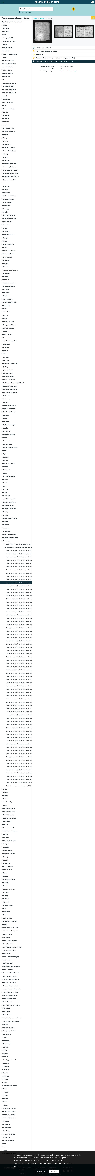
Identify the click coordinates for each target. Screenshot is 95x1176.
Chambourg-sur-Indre (10, 164)
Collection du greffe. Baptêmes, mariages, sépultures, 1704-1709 (24, 554)
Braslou (5, 125)
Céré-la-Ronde (7, 299)
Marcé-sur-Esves (8, 505)
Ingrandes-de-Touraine (10, 363)
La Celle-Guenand (8, 376)
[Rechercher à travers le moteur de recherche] (37, 9)
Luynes (5, 479)
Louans (5, 467)
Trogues (5, 1092)
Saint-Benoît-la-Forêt (10, 940)
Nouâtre (6, 837)
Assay (5, 44)
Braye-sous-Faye (8, 128)
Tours (5, 1089)
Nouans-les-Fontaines (10, 831)
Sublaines (6, 1066)
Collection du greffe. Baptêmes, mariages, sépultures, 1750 (24, 644)
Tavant (5, 1073)
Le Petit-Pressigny (9, 434)
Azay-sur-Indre (8, 73)
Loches (5, 460)
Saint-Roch (6, 1008)
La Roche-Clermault (9, 405)
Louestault (6, 470)
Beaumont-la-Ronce (9, 93)
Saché (5, 924)
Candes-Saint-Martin (9, 151)
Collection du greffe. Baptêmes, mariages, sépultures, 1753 (24, 654)
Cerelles (5, 157)
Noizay (5, 824)
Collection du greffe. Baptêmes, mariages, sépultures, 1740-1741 (24, 612)
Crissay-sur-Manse (9, 286)
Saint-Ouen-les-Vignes (10, 995)
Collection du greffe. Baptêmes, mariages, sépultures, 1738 (24, 605)
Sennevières (7, 1044)
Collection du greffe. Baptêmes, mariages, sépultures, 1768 (24, 702)
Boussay (6, 122)
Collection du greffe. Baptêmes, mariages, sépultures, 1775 (24, 724)
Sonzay (5, 1053)
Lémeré (5, 489)
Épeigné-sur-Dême (9, 325)
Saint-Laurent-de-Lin (9, 976)
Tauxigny (6, 1069)
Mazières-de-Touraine (10, 518)
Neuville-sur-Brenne (9, 818)
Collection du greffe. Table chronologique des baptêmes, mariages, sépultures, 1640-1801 (24, 783)
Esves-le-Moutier (8, 328)
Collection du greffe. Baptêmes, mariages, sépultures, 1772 (24, 715)
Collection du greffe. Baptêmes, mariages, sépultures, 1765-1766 (24, 692)
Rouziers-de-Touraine (10, 921)
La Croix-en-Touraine (10, 392)
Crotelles (6, 289)
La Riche (6, 402)
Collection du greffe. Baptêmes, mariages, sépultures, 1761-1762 (24, 679)
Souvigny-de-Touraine (10, 1060)
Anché (5, 35)
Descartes (6, 305)
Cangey (5, 154)
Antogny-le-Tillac (8, 38)
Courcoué (6, 273)
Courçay (5, 276)
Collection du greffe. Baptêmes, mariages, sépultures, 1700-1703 (24, 550)
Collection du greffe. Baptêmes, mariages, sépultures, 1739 (24, 608)
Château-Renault (8, 199)
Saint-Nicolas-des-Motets (11, 992)
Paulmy (5, 857)
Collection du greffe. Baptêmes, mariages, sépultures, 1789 (24, 770)
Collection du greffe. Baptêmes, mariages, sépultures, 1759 (24, 673)
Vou (4, 1144)
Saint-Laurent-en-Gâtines (11, 979)
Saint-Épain (6, 953)
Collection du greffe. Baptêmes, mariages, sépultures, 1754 (24, 657)
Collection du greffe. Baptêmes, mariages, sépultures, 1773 (24, 718)
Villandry (6, 1121)
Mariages (70, 71)
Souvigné (6, 1063)
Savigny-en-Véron (8, 1028)
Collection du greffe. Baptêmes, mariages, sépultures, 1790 (24, 773)
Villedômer (6, 1131)
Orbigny (5, 844)
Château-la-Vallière (9, 196)
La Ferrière (6, 396)
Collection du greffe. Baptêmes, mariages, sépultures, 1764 (24, 689)
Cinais (5, 241)
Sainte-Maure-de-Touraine (11, 1021)
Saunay (5, 1024)
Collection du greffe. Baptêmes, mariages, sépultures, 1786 (24, 760)
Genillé (5, 351)
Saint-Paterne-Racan (9, 999)
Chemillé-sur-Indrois (9, 218)
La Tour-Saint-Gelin (9, 409)
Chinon (5, 228)
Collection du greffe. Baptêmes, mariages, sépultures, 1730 (24, 579)
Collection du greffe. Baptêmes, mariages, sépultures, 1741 (24, 615)
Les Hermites (7, 444)
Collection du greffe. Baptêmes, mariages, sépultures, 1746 (24, 631)
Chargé (5, 189)
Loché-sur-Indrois (9, 463)
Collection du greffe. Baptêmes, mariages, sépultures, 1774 (24, 721)
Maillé (5, 492)
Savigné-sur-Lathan (9, 1031)
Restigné (6, 892)
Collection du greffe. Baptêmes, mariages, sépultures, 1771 (24, 712)
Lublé (5, 473)
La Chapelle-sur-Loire (10, 389)
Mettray (5, 521)
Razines (5, 886)
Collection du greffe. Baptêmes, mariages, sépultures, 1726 (24, 567)
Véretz (5, 1150)
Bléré (4, 105)
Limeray (5, 457)
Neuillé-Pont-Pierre (9, 812)
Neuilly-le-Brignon (9, 808)
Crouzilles (6, 292)
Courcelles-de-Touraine (10, 270)
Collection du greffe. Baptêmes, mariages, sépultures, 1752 (24, 650)
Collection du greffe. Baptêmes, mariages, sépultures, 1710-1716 (24, 557)
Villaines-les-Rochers (9, 1118)
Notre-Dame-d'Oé (9, 828)
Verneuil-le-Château (9, 1108)
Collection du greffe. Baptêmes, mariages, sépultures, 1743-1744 (24, 621)
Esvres (5, 331)
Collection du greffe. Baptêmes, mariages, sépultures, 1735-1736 (24, 596)
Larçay (5, 418)
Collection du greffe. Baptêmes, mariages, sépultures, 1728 (24, 573)
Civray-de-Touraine (9, 251)
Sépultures (62, 71)
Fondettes (6, 344)
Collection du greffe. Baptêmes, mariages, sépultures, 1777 (24, 731)
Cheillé (5, 212)
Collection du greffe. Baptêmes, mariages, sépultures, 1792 (24, 779)
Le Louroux (6, 431)
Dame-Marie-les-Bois (9, 302)
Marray (5, 512)
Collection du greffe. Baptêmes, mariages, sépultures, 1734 (24, 592)
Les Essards (7, 441)
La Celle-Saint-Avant (9, 380)
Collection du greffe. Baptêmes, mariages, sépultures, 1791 (24, 776)
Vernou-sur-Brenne (9, 1115)
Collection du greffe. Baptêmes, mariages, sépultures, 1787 (24, 763)
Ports (5, 873)
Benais (5, 96)
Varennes (6, 1102)
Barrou (5, 80)
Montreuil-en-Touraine (10, 537)
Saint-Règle (6, 1011)
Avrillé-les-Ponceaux (9, 64)
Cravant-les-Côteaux (9, 283)
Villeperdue (6, 1137)
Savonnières (7, 1034)
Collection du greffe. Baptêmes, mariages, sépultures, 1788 (24, 766)
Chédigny (6, 209)
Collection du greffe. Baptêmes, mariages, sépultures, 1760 (24, 676)
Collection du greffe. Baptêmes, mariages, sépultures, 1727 (24, 570)
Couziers (6, 280)
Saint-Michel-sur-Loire (10, 986)
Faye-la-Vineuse (8, 334)
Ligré (4, 450)
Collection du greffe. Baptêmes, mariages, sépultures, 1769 (24, 705)
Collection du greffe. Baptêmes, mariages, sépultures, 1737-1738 (24, 602)
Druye (5, 318)
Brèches (5, 141)
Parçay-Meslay (7, 850)
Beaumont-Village (9, 86)
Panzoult (6, 847)
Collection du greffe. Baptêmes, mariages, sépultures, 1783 (24, 750)
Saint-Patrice (7, 1002)
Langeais (6, 415)
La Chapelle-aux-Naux (10, 386)
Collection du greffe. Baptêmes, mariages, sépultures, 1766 (24, 695)
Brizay (5, 138)
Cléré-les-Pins (7, 257)
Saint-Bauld (7, 937)
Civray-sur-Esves (8, 254)
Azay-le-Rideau (8, 67)
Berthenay (6, 99)
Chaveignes (6, 205)
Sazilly (5, 1037)
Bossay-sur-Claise (8, 109)
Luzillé (5, 483)
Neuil (5, 805)
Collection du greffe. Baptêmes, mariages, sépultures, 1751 (24, 647)
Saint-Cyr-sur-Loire (9, 950)
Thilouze (6, 1079)
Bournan (6, 118)
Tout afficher (39, 18)
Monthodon (7, 531)
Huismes (6, 360)
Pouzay (5, 876)
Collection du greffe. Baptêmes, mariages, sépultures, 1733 (24, 589)
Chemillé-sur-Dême (9, 215)
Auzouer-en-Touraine (10, 54)
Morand (5, 792)
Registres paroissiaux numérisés (12, 22)
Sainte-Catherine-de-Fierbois (12, 1018)
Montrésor (6, 541)
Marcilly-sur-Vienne (9, 502)
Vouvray (6, 1147)
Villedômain (7, 1127)
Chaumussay (7, 202)
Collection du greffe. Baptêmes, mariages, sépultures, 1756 (24, 663)
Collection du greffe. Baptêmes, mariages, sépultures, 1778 (24, 734)
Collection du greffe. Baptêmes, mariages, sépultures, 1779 (24, 737)
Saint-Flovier (7, 960)
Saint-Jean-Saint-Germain (11, 973)
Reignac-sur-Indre (9, 889)
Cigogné (5, 238)
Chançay (6, 183)
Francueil (6, 347)
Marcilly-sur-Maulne (9, 499)
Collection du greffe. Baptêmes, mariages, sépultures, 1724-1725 (24, 563)
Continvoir (6, 260)
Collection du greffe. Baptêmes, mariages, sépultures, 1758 (24, 670)
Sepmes (5, 1047)
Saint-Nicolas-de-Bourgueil (11, 989)
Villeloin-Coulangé (9, 1134)
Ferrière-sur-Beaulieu (10, 341)
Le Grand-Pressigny (9, 425)
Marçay (5, 515)
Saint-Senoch (7, 1015)
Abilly (5, 25)
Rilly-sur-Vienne (8, 905)
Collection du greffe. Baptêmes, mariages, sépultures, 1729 (24, 576)
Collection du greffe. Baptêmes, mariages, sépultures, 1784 (24, 753)
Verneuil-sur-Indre (9, 1111)
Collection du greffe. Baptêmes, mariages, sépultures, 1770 (24, 708)
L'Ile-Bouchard (8, 373)
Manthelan (6, 496)
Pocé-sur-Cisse (8, 866)
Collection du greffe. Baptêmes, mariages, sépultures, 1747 (24, 634)
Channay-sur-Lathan (9, 180)
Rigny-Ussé (6, 902)
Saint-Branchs (7, 944)
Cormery (6, 263)
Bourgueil (6, 115)
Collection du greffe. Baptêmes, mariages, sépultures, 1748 (24, 637)
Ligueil (5, 454)
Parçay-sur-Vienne (9, 853)
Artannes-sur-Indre (9, 41)
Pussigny (6, 882)
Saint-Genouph (8, 963)
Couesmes (6, 267)
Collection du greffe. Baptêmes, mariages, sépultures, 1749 (24, 641)
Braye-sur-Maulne (9, 131)
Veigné (5, 1105)
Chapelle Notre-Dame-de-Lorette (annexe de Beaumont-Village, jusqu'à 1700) (23, 544)
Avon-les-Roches (8, 60)
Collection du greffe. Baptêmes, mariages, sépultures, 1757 (24, 666)
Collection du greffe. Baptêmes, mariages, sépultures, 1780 (24, 741)
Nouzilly (5, 834)
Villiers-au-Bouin (8, 1140)
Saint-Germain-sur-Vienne (11, 966)
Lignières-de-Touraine (10, 447)
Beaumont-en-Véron (9, 89)
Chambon (6, 160)
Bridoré (5, 134)
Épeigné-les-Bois (8, 321)
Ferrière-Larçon (8, 338)
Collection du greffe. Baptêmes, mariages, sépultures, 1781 (24, 744)
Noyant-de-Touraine (9, 841)
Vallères (5, 1098)
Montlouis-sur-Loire (9, 534)
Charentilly (6, 186)
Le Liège (5, 428)
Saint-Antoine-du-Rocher (11, 928)
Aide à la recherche (26, 12)
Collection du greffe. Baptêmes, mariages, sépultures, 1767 (24, 699)
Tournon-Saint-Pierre (10, 1086)
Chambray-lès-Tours (9, 167)
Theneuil (6, 1076)
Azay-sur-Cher (7, 70)
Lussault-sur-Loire (9, 476)
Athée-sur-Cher (8, 47)
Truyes (5, 1095)
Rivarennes (6, 911)
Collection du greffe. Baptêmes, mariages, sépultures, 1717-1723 (24, 560)
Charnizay (6, 193)
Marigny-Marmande (9, 508)
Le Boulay (6, 421)
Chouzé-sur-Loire (8, 234)
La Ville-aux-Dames (9, 412)
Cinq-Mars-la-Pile (8, 244)
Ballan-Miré (6, 76)
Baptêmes (76, 71)
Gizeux (5, 354)
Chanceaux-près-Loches (10, 173)
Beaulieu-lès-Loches (9, 83)
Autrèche (6, 51)
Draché (5, 315)
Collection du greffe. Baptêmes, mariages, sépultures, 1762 (24, 683)
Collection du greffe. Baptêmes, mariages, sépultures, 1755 (24, 660)
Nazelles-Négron (8, 802)
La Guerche (6, 399)
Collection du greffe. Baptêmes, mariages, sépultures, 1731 (24, 583)
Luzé (4, 486)
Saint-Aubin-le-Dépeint (10, 931)
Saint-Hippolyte (8, 969)
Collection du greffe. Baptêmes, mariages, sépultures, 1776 (24, 728)
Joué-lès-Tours (7, 370)
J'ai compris (53, 1171)
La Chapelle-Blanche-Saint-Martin (13, 383)
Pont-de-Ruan (7, 870)
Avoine (5, 57)
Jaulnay (5, 367)
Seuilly (5, 1050)
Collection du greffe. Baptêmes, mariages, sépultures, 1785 (24, 757)
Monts (5, 789)
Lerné (5, 438)
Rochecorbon (7, 918)
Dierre (5, 309)
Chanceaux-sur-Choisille (11, 176)
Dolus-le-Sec (7, 312)
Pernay (5, 860)
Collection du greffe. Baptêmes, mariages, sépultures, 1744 (24, 625)
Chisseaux (6, 231)
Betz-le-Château (8, 102)
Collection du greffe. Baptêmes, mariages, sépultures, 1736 (24, 599)
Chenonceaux (7, 222)
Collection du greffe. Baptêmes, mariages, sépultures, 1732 (24, 586)
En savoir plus (41, 1171)
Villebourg (6, 1124)
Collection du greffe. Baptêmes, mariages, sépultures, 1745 (24, 628)
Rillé (4, 908)
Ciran (5, 247)
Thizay (5, 1082)
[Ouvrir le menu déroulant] (2, 2)
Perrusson (6, 863)
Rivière (5, 915)
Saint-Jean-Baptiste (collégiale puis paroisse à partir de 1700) (23, 547)
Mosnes (5, 795)
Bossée (5, 112)
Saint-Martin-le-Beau (9, 982)
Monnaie (6, 525)
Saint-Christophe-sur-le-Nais (12, 947)
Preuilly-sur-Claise (9, 879)
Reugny (5, 895)
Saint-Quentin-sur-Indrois (11, 1005)
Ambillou (6, 28)
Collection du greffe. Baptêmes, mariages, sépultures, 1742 (24, 618)
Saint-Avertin (7, 934)
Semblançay (7, 1040)
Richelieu (6, 899)
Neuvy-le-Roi (7, 821)
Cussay (5, 296)
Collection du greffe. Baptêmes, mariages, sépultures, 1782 (24, 747)
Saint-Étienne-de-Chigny (11, 957)
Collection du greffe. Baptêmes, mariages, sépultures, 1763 (24, 686)
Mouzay (5, 799)
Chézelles (6, 225)
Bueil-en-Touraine (9, 147)
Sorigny (5, 1057)
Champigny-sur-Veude (10, 170)
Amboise (6, 31)
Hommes (6, 357)
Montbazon (7, 528)
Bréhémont (6, 144)
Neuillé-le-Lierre (8, 815)
